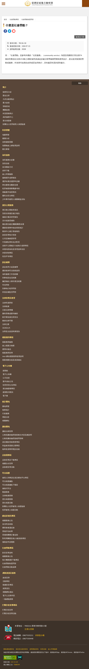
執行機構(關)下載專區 (10, 560)
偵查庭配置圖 (7, 142)
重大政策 (6, 103)
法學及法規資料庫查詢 (11, 331)
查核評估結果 (7, 531)
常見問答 (5, 285)
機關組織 (6, 110)
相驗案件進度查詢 (9, 192)
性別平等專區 (7, 256)
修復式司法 (6, 488)
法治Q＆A (6, 328)
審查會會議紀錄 (8, 528)
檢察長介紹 (7, 92)
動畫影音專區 (8, 585)
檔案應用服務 (7, 342)
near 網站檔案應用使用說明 (13, 356)
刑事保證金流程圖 (9, 278)
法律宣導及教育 (8, 298)
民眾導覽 (6, 130)
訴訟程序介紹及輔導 (10, 267)
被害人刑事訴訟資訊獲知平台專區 (15, 478)
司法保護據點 (7, 481)
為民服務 (6, 155)
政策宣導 (6, 578)
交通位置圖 (29, 629)
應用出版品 (6, 349)
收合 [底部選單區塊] (79, 83)
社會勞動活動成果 (9, 567)
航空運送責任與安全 (10, 317)
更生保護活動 (7, 503)
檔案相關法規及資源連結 (11, 360)
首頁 (5, 19)
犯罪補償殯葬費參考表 (11, 188)
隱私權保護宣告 (8, 649)
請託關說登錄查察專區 (11, 442)
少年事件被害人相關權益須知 (13, 199)
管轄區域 (6, 106)
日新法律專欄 (7, 310)
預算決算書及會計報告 (11, 213)
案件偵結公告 (8, 381)
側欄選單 (3, 3)
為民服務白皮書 (8, 160)
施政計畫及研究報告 (10, 217)
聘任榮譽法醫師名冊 (10, 185)
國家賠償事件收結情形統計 (12, 228)
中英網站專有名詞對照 (11, 242)
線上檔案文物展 (8, 345)
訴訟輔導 (6, 262)
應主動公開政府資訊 (10, 210)
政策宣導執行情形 (9, 235)
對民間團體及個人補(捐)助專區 (14, 538)
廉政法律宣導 (7, 431)
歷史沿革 (6, 95)
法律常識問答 (7, 303)
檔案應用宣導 (7, 353)
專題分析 (5, 417)
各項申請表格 (7, 524)
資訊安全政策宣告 (22, 649)
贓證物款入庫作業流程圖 (11, 281)
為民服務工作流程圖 (10, 274)
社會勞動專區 (14, 19)
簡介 (4, 87)
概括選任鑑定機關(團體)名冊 (13, 224)
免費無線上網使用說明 (11, 145)
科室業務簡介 (8, 113)
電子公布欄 (7, 366)
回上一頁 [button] (81, 37)
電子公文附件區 (9, 595)
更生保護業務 (7, 499)
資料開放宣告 (34, 649)
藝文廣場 (5, 149)
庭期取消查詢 (8, 392)
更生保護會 (7, 120)
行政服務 (5, 413)
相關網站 (5, 421)
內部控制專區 (7, 253)
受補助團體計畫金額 (10, 535)
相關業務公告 (7, 520)
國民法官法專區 (8, 196)
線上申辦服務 (7, 174)
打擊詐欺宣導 (7, 610)
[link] (5, 31)
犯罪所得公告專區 (10, 385)
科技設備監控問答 (9, 292)
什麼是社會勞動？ (17, 25)
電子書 (5, 396)
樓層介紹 (5, 138)
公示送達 (6, 378)
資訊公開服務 (7, 205)
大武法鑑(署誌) (8, 99)
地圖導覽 (5, 135)
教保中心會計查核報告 (11, 231)
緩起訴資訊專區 (8, 516)
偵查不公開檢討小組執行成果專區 (15, 246)
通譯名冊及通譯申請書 (11, 181)
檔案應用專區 (7, 337)
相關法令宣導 (7, 463)
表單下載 (5, 170)
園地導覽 (5, 406)
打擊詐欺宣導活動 (9, 613)
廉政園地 (6, 426)
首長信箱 (5, 163)
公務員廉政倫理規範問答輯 (12, 438)
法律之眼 (5, 324)
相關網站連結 (8, 592)
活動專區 (6, 581)
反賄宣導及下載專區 (10, 460)
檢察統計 (5, 410)
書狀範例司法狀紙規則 (11, 270)
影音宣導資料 (7, 553)
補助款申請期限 (8, 542)
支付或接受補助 (8, 220)
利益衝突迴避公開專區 (11, 445)
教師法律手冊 (7, 321)
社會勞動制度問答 (28, 19)
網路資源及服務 (9, 573)
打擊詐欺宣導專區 (9, 605)
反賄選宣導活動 (8, 467)
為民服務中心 (8, 117)
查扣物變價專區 (9, 388)
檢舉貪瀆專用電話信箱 (11, 449)
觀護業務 (5, 492)
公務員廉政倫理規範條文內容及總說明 (17, 435)
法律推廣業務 (7, 495)
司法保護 (6, 473)
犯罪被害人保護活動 (10, 510)
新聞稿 (5, 371)
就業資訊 (6, 588)
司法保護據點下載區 (10, 485)
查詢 (85, 3)
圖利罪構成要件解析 (10, 313)
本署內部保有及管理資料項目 (13, 249)
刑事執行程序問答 (9, 288)
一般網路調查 (8, 599)
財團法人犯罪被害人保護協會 (14, 124)
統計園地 (6, 401)
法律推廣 (5, 306)
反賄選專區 (6, 455)
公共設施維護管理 (9, 238)
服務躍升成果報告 (9, 178)
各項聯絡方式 (7, 167)
